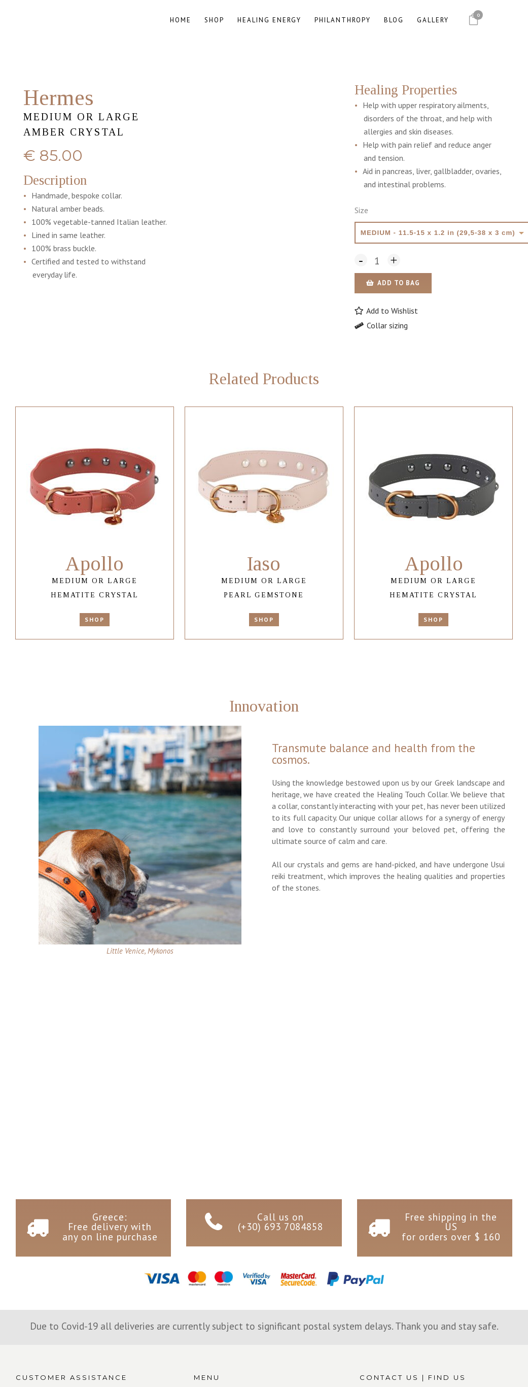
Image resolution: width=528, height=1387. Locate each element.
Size (361, 210)
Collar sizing (381, 325)
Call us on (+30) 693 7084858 (280, 1221)
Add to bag (398, 283)
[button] (386, 310)
